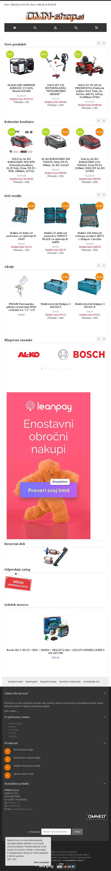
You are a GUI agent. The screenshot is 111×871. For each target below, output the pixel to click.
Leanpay (13, 736)
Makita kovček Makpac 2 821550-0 (56, 305)
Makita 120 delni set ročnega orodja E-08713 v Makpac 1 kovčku (89, 235)
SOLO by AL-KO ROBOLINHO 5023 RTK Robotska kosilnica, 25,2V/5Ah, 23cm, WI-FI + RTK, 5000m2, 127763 (21, 165)
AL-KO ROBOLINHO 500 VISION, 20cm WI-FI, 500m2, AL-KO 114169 (55, 162)
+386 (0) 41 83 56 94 (46, 5)
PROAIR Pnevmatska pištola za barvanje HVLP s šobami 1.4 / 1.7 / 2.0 (21, 306)
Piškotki (12, 727)
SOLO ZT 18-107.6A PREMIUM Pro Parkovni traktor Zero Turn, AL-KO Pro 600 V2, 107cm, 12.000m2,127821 (89, 91)
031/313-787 (14, 803)
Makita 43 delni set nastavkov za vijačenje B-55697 (21, 235)
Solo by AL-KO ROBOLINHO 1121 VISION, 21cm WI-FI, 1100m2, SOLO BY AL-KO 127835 (90, 165)
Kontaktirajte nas (91, 681)
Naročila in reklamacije (70, 681)
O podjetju (13, 730)
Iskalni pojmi (31, 681)
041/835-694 (14, 806)
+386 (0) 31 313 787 (19, 5)
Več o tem (11, 859)
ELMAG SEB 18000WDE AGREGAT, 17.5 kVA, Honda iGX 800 (21, 88)
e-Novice (34, 832)
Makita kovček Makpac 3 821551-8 (90, 305)
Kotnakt (12, 733)
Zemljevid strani (15, 681)
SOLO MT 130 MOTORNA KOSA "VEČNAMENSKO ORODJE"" (55, 89)
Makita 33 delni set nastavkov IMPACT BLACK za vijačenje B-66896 (55, 237)
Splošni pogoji (15, 723)
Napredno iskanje (48, 681)
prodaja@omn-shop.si (21, 809)
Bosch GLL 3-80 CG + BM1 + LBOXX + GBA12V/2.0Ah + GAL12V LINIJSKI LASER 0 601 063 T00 (55, 651)
